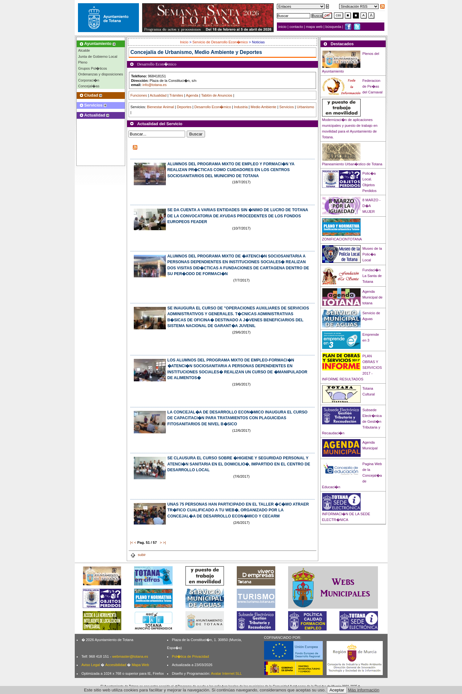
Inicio (184, 42)
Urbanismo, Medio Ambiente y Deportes (213, 52)
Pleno (83, 62)
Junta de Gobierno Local (97, 56)
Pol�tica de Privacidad (190, 656)
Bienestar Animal (160, 107)
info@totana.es (154, 85)
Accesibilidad (115, 665)
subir (138, 555)
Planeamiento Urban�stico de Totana (352, 164)
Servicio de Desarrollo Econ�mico (220, 42)
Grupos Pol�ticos (92, 68)
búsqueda (333, 27)
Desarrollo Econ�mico (212, 107)
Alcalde (84, 50)
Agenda (192, 95)
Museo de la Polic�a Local (372, 254)
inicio (283, 27)
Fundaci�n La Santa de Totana (372, 275)
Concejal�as (88, 86)
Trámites (176, 95)
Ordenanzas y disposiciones (100, 74)
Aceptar (336, 690)
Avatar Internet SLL (226, 673)
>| (164, 542)
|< (131, 542)
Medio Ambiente (263, 107)
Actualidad (158, 95)
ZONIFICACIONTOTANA (342, 239)
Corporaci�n (88, 80)
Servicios (286, 107)
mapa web (315, 27)
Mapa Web (140, 665)
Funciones (139, 95)
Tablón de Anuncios (216, 95)
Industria (241, 107)
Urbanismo (305, 107)
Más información (364, 690)
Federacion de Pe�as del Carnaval (373, 86)
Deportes (184, 107)
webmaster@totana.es (130, 656)
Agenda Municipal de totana (373, 297)
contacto (296, 27)
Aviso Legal (90, 665)
